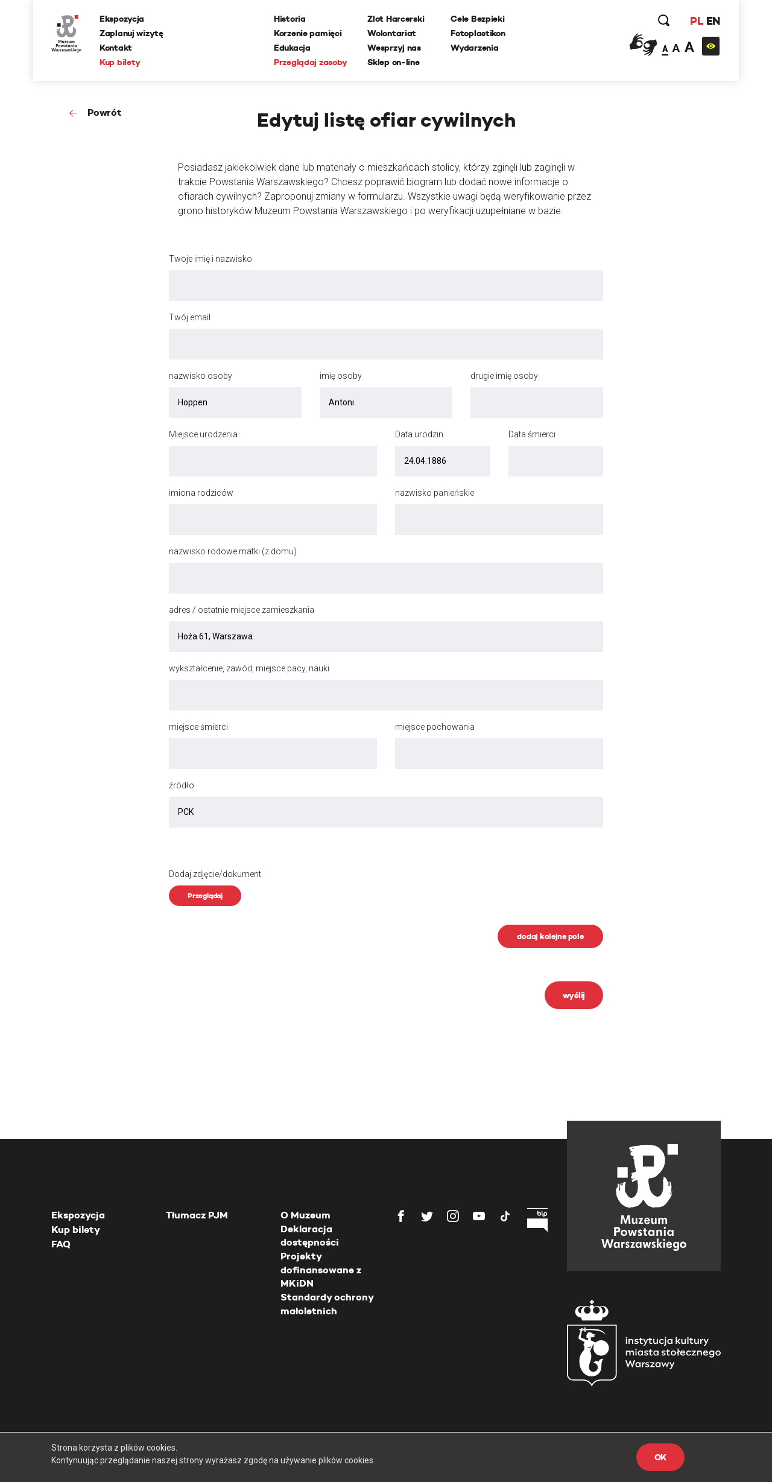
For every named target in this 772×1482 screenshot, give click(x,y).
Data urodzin (419, 434)
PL (696, 21)
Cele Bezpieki (477, 18)
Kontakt (116, 47)
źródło (181, 785)
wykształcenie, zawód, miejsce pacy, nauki (249, 668)
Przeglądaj (205, 895)
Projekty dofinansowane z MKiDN (320, 1270)
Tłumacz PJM (197, 1215)
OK (660, 1457)
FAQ (61, 1244)
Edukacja (292, 47)
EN (713, 21)
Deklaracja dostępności (309, 1236)
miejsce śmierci (198, 727)
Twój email (189, 317)
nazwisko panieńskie (434, 493)
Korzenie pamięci (308, 33)
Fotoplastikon (478, 33)
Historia (290, 18)
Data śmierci (531, 434)
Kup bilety (120, 62)
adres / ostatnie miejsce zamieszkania (241, 610)
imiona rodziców (201, 493)
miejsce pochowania (435, 727)
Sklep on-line (393, 62)
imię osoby (341, 376)
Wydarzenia (474, 47)
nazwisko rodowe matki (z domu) (233, 551)
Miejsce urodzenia (203, 434)
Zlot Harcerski (395, 18)
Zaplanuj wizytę (131, 33)
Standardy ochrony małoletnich (326, 1304)
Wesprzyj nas (394, 47)
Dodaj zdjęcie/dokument (215, 874)
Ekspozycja (122, 18)
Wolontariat (391, 33)
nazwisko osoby (200, 376)
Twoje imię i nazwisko (210, 259)
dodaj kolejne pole (550, 936)
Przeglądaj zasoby (310, 62)
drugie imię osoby (504, 376)
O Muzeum (305, 1215)
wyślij (574, 995)
